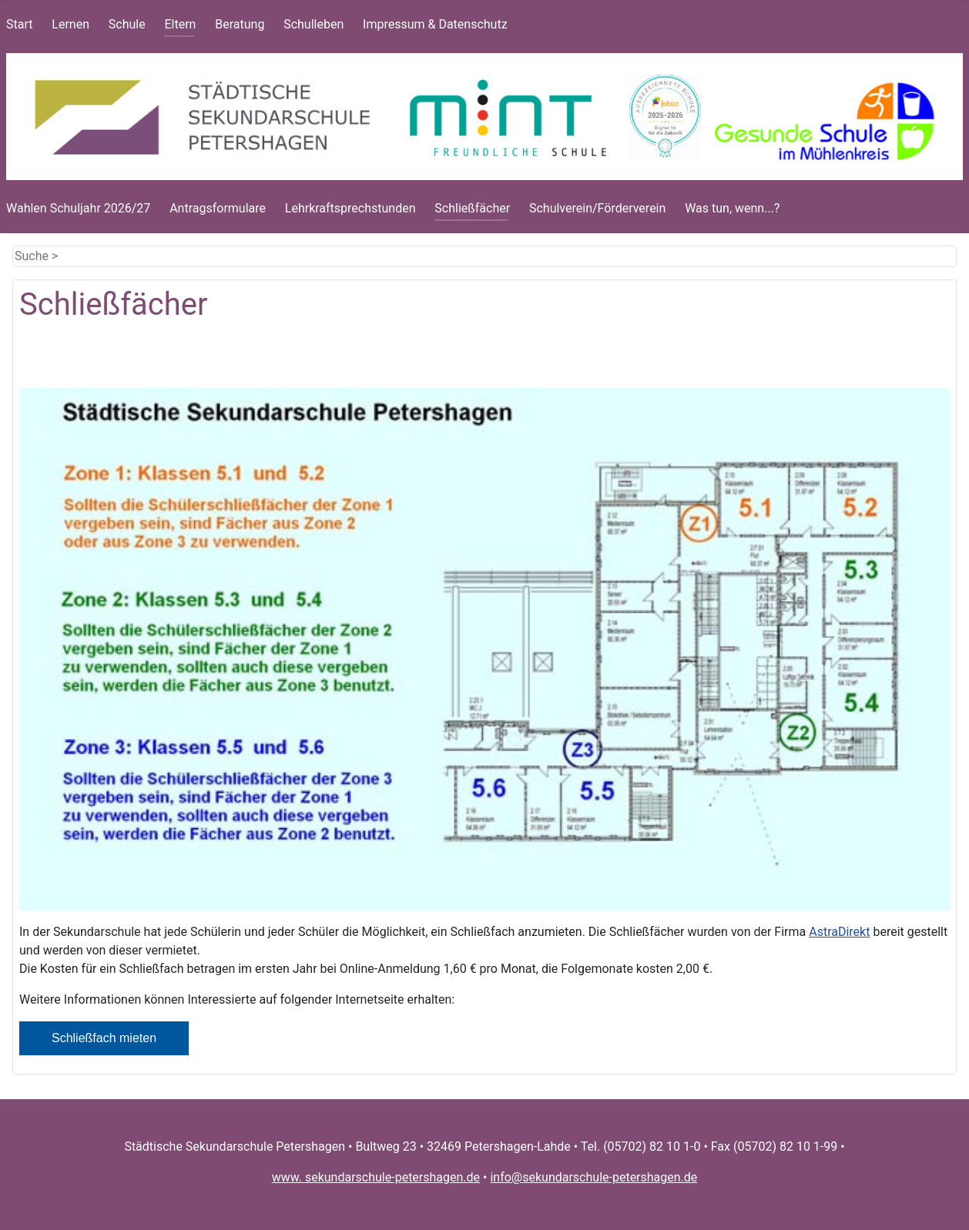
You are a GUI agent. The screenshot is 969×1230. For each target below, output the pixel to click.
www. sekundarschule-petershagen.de (376, 1177)
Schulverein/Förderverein (597, 208)
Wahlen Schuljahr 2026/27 (78, 208)
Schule (127, 24)
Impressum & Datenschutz (435, 24)
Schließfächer (472, 208)
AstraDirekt (839, 931)
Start (19, 24)
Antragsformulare (217, 208)
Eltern (180, 24)
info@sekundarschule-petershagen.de (593, 1177)
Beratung (239, 24)
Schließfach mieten (104, 1037)
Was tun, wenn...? (732, 208)
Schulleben (313, 24)
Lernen (70, 24)
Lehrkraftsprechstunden (350, 208)
